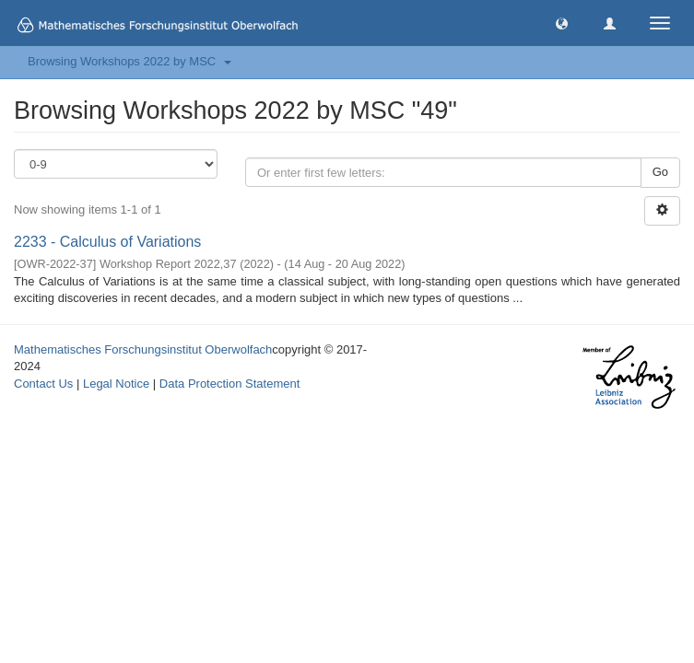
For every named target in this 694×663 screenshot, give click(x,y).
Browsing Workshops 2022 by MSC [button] (129, 61)
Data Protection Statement (229, 383)
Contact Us (43, 383)
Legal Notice (116, 383)
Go (660, 172)
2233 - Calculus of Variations (107, 242)
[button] (562, 22)
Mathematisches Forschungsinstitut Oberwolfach (143, 349)
